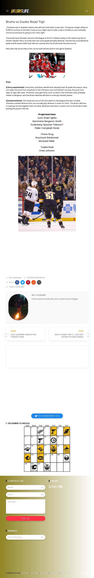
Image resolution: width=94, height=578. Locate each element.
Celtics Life (34, 573)
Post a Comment (16, 287)
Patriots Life (54, 573)
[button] (17, 282)
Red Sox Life (44, 573)
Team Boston (65, 573)
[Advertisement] (47, 256)
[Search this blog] (25, 537)
